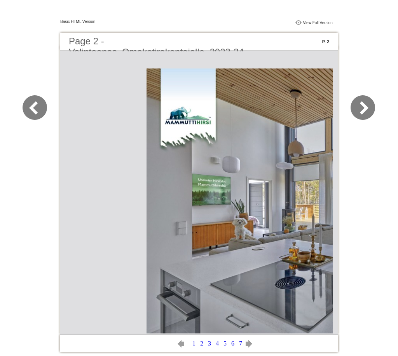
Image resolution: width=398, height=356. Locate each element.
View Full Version (318, 23)
